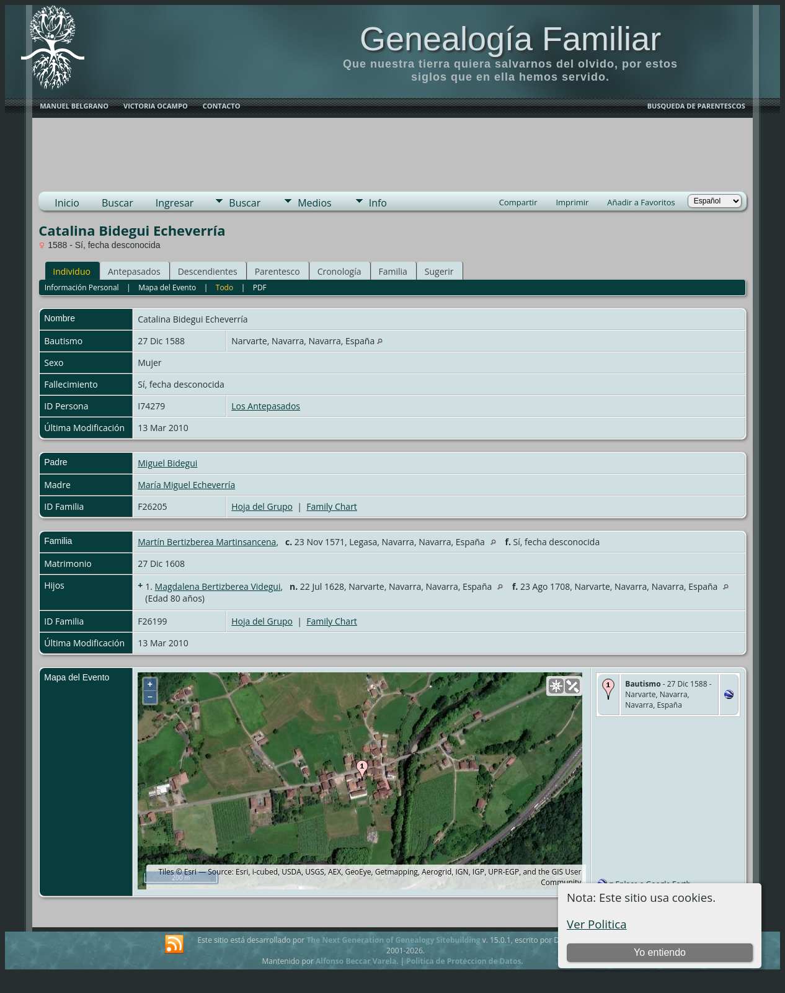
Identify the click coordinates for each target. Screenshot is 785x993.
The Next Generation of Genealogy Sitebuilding (393, 940)
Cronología (339, 271)
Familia (393, 271)
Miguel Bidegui (167, 463)
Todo (224, 287)
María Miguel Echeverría (186, 485)
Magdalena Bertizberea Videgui (218, 586)
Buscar (117, 203)
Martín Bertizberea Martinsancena (207, 542)
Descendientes (207, 271)
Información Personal (82, 287)
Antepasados (134, 271)
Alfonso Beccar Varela (356, 961)
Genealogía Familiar (510, 38)
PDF (260, 287)
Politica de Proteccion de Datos (463, 961)
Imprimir (572, 202)
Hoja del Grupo (262, 506)
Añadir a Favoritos (641, 202)
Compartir (518, 202)
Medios (314, 203)
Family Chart (331, 506)
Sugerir (439, 271)
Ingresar (175, 203)
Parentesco (277, 271)
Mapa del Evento (167, 287)
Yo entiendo (660, 952)
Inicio (67, 203)
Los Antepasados (265, 406)
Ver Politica (597, 924)
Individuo (72, 271)
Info (378, 203)
